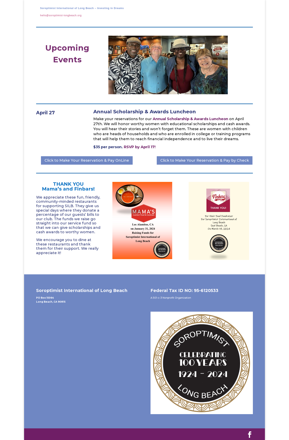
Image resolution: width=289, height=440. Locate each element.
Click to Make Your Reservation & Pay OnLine (87, 160)
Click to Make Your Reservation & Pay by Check (204, 160)
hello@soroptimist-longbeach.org (61, 15)
